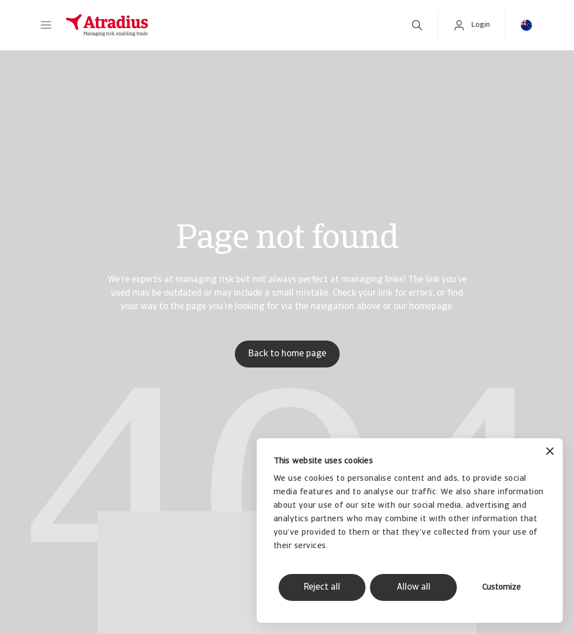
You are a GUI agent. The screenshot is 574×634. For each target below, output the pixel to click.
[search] (417, 25)
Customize (501, 588)
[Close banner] (550, 452)
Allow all (413, 587)
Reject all (322, 587)
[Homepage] (226, 25)
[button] (46, 25)
